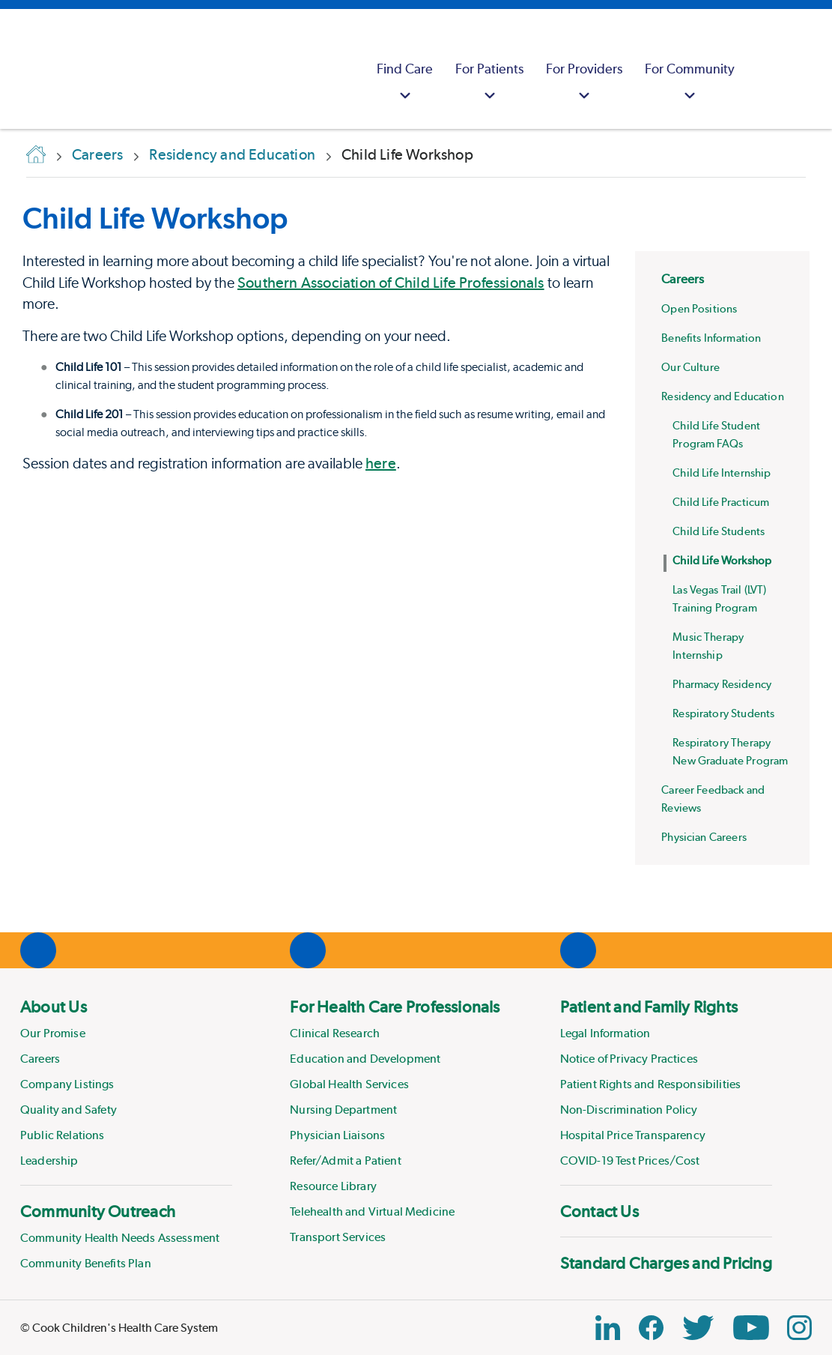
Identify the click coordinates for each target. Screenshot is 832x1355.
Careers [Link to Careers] (40, 1058)
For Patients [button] (489, 83)
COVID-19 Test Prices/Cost (630, 1160)
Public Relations (62, 1135)
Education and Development (365, 1058)
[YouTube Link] (751, 1327)
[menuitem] (404, 69)
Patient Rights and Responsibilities (650, 1084)
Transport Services (338, 1237)
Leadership (49, 1160)
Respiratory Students (723, 713)
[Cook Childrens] (18, 69)
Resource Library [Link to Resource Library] (333, 1186)
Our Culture (690, 367)
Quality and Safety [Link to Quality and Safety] (68, 1109)
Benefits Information (711, 338)
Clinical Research (335, 1033)
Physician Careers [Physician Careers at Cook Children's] (704, 837)
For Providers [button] (584, 83)
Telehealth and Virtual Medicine (372, 1211)
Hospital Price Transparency (632, 1135)
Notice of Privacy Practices (629, 1058)
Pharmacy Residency (721, 684)
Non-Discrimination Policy (629, 1109)
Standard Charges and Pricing (666, 1263)
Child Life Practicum (720, 502)
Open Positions (699, 309)
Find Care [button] (405, 83)
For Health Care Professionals (394, 1006)
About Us (53, 1006)
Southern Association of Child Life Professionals (390, 283)
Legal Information (605, 1033)
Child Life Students (718, 531)
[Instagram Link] (799, 1327)
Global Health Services (349, 1084)
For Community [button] (690, 83)
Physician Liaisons (337, 1135)
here (380, 463)
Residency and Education (722, 396)
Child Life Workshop (721, 560)
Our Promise (52, 1033)
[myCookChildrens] (764, 69)
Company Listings (67, 1084)
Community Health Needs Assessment (119, 1238)
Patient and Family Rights (649, 1006)
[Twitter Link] (697, 1327)
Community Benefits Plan (85, 1263)
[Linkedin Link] (608, 1327)
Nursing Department (343, 1109)
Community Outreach (97, 1211)
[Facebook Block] (651, 1327)
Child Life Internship (721, 473)
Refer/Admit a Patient (345, 1160)
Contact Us (599, 1211)
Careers (682, 278)
